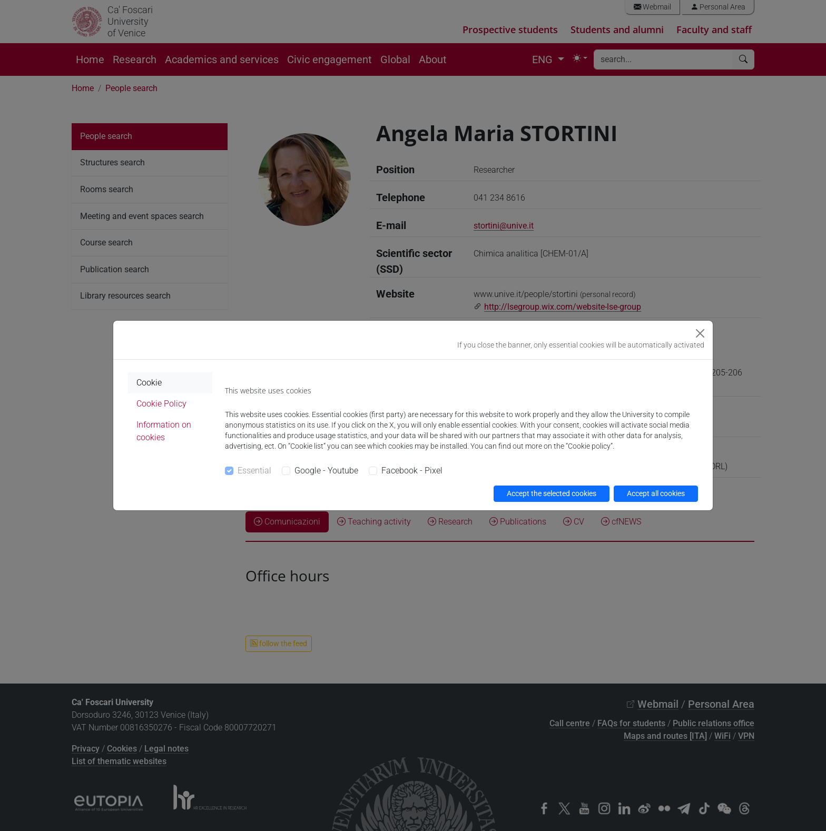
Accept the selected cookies (551, 493)
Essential (254, 471)
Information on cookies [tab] (163, 431)
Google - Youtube (326, 471)
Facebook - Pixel (411, 471)
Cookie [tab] (149, 383)
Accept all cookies (656, 493)
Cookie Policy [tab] (161, 404)
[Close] (700, 333)
